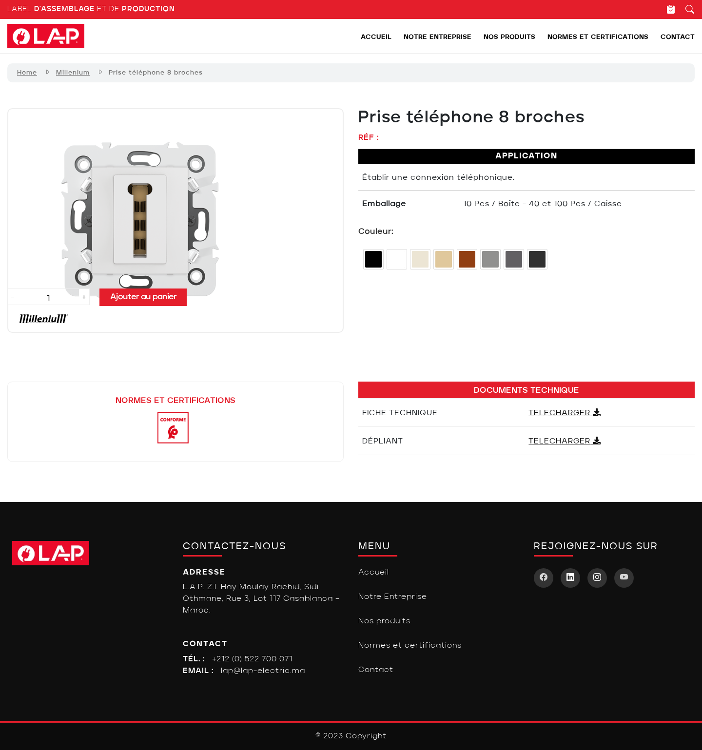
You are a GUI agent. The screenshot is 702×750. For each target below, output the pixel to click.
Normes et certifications (597, 37)
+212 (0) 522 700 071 (252, 659)
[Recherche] (685, 9)
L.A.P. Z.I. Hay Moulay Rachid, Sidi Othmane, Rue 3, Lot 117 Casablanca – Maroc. (261, 599)
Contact (678, 37)
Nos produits (509, 37)
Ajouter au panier (143, 297)
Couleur (374, 232)
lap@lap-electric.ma (263, 671)
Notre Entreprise (437, 37)
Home (27, 73)
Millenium (73, 73)
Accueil (376, 37)
